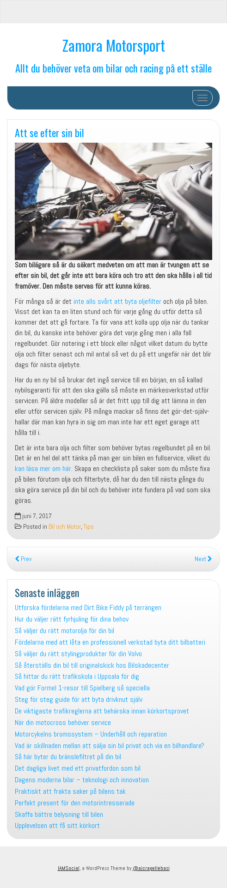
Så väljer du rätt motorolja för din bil (64, 630)
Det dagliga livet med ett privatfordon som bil (78, 768)
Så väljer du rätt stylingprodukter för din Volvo (78, 653)
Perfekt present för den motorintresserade (75, 803)
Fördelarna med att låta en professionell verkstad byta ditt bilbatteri (110, 642)
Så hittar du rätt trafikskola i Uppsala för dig (77, 676)
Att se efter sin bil (49, 132)
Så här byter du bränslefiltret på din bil (68, 756)
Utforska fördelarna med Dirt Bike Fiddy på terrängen (88, 607)
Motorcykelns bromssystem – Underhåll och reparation (91, 734)
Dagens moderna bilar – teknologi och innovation (82, 780)
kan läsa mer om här (43, 468)
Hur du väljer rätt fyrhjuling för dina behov (72, 619)
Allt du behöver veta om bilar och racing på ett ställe (113, 67)
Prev (23, 559)
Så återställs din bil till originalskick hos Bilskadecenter (92, 665)
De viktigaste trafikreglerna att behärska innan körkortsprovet (102, 711)
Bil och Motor (65, 527)
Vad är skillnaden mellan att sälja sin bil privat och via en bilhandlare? (109, 745)
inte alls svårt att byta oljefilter (117, 301)
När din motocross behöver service (63, 722)
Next (203, 559)
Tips (89, 527)
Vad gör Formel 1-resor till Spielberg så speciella (82, 688)
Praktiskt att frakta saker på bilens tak (70, 791)
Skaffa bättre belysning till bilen (59, 814)
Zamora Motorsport (113, 45)
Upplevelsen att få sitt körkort (57, 825)
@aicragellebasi (151, 868)
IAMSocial (69, 868)
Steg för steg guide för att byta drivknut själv (78, 699)
